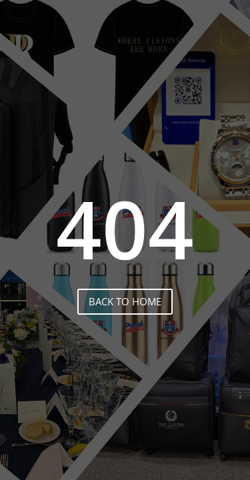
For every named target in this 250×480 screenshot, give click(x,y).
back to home (125, 301)
